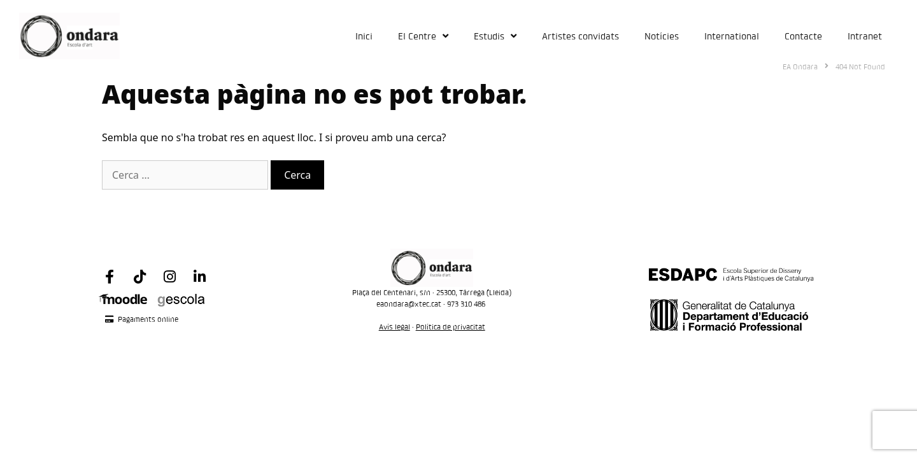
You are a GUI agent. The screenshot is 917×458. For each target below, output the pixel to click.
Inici (364, 36)
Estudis (495, 36)
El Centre (423, 36)
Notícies (661, 36)
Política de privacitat (450, 327)
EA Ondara (800, 66)
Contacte (803, 36)
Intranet (865, 36)
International (731, 36)
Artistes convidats (580, 36)
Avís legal (394, 327)
